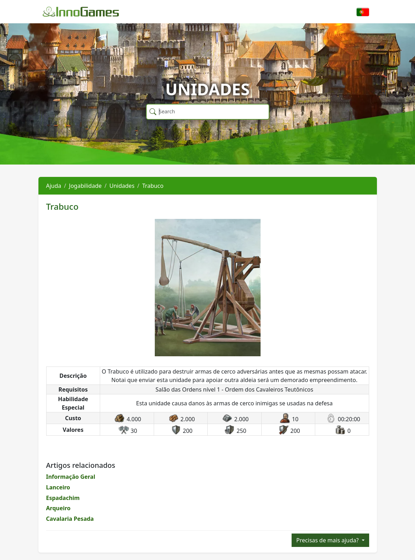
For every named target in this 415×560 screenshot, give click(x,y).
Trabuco (152, 186)
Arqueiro (58, 508)
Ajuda (53, 186)
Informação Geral (70, 477)
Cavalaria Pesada (70, 519)
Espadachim (63, 498)
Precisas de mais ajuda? (328, 540)
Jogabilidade (85, 186)
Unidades (121, 186)
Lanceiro (58, 487)
